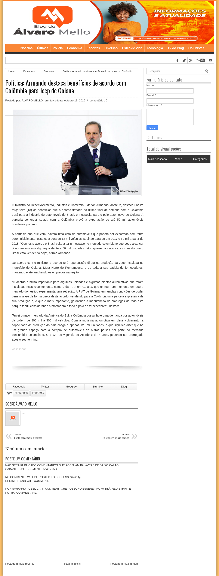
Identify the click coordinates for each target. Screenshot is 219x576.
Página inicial (72, 563)
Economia (74, 48)
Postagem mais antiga (124, 563)
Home (11, 48)
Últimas (42, 48)
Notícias (27, 48)
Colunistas (196, 48)
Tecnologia (155, 48)
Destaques (21, 393)
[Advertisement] (173, 192)
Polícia (57, 48)
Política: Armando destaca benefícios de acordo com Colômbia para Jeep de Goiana (65, 86)
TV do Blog (175, 48)
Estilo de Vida (132, 48)
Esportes (93, 48)
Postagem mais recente (20, 563)
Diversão (110, 48)
